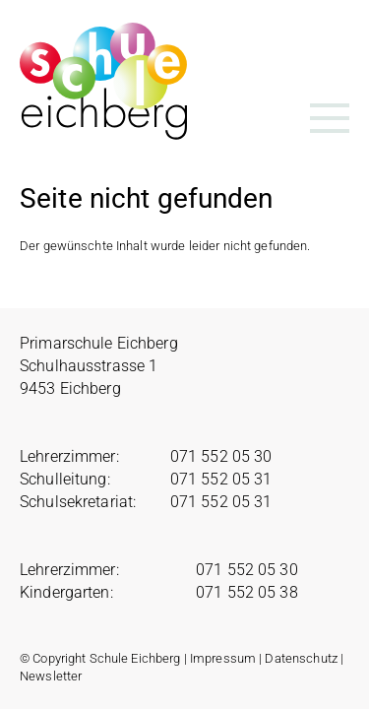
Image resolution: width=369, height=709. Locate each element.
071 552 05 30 (221, 456)
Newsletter (51, 676)
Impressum (223, 658)
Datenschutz (301, 658)
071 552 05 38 (247, 592)
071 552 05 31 (221, 479)
